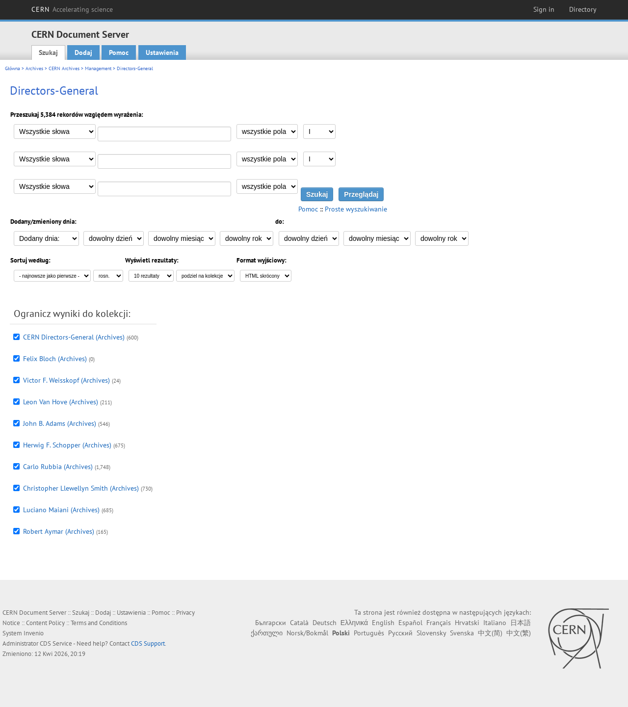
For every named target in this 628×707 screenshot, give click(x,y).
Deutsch (325, 622)
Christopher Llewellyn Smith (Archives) (81, 488)
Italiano (494, 622)
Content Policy (45, 623)
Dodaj (83, 52)
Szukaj (48, 52)
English (383, 622)
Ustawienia (162, 52)
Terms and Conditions (99, 623)
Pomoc (119, 52)
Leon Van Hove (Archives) (60, 401)
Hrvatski (467, 622)
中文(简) (490, 632)
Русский (400, 632)
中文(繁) (518, 632)
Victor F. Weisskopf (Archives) (66, 380)
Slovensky (431, 632)
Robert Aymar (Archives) (58, 531)
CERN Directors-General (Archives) (74, 337)
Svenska (462, 632)
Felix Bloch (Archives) (55, 358)
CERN (72, 9)
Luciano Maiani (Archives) (61, 509)
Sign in (543, 9)
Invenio (34, 633)
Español (410, 622)
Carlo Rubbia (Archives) (58, 466)
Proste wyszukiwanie (356, 209)
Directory (583, 9)
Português (369, 632)
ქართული (267, 632)
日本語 (520, 622)
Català (299, 622)
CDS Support (148, 643)
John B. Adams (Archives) (59, 423)
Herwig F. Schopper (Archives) (67, 445)
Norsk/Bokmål (307, 632)
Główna (12, 68)
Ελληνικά (354, 622)
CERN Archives (64, 68)
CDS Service (56, 643)
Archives (34, 68)
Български (270, 622)
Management (98, 68)
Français (438, 622)
